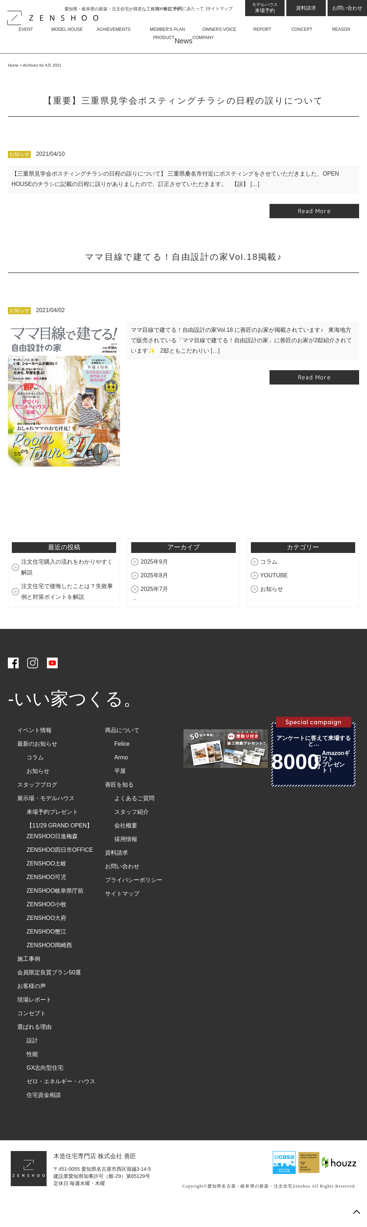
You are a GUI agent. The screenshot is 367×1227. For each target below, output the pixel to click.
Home (161, 8)
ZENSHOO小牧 (46, 925)
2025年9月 (154, 583)
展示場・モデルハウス (46, 819)
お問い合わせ (347, 8)
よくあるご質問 (134, 819)
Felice (122, 765)
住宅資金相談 (44, 1116)
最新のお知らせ (37, 765)
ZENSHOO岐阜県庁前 (55, 912)
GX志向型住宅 (45, 1089)
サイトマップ (220, 8)
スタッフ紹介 (131, 833)
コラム (268, 583)
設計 (32, 1062)
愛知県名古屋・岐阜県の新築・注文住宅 (250, 1207)
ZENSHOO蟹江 (46, 953)
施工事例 (28, 980)
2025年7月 (154, 610)
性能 (32, 1075)
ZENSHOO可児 (46, 898)
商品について (122, 751)
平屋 (120, 792)
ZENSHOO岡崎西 (49, 966)
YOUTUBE (274, 596)
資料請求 (306, 8)
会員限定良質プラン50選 (49, 993)
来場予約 (265, 7)
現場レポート (34, 1021)
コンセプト (31, 1034)
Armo (121, 778)
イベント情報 (34, 751)
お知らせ (19, 175)
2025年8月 (154, 596)
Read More (314, 233)
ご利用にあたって (187, 8)
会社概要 (125, 847)
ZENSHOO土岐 (46, 885)
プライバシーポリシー (133, 901)
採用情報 (125, 860)
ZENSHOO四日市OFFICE (60, 871)
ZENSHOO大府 (46, 939)
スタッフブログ (37, 806)
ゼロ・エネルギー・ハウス (61, 1102)
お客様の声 (31, 1007)
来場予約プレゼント (52, 833)
